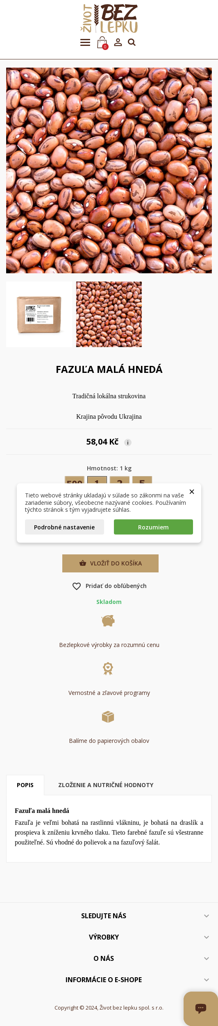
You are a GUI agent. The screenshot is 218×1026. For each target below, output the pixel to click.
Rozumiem (153, 527)
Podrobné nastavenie (64, 527)
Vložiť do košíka (110, 563)
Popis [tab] (25, 785)
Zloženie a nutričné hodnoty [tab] (105, 785)
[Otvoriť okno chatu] (217, 1025)
